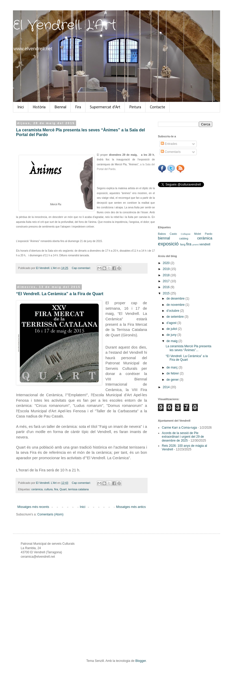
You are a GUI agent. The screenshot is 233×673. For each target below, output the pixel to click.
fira (56, 489)
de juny (171, 335)
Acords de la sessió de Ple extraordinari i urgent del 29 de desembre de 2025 (183, 436)
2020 (167, 263)
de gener (173, 379)
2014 (167, 387)
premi (195, 244)
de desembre (175, 298)
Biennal (60, 107)
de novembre (175, 305)
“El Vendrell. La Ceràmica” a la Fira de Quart (59, 294)
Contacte (157, 107)
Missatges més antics (131, 507)
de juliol (172, 329)
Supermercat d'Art (105, 107)
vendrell (204, 244)
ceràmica (37, 489)
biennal (164, 238)
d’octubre (173, 311)
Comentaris (171, 152)
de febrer (173, 373)
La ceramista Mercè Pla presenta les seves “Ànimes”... (188, 348)
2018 (167, 275)
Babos (162, 233)
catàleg (183, 238)
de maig (172, 341)
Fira (78, 107)
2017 (167, 281)
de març (172, 367)
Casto (173, 233)
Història (39, 107)
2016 (167, 287)
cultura (48, 489)
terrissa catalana (78, 489)
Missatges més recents (33, 507)
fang (182, 244)
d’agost (171, 323)
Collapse (185, 233)
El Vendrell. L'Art (64, 25)
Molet (197, 233)
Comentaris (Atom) (50, 514)
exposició (168, 243)
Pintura (135, 107)
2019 (167, 269)
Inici (20, 107)
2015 (167, 293)
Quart (63, 489)
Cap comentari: (81, 268)
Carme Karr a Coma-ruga (179, 427)
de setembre (175, 316)
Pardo (208, 233)
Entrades (169, 144)
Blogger (140, 661)
